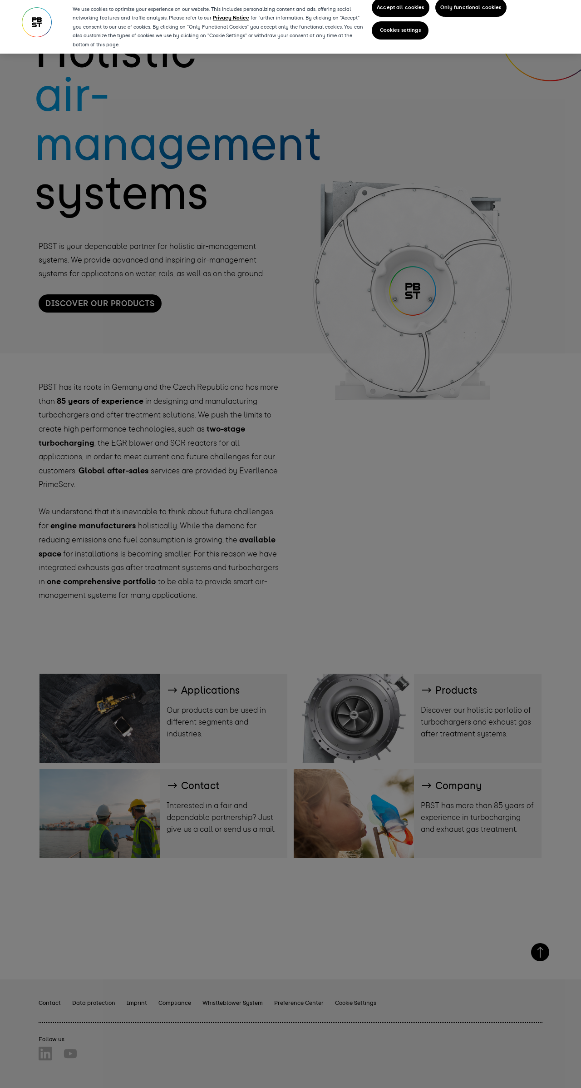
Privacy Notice (231, 15)
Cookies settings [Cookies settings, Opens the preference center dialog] (400, 28)
